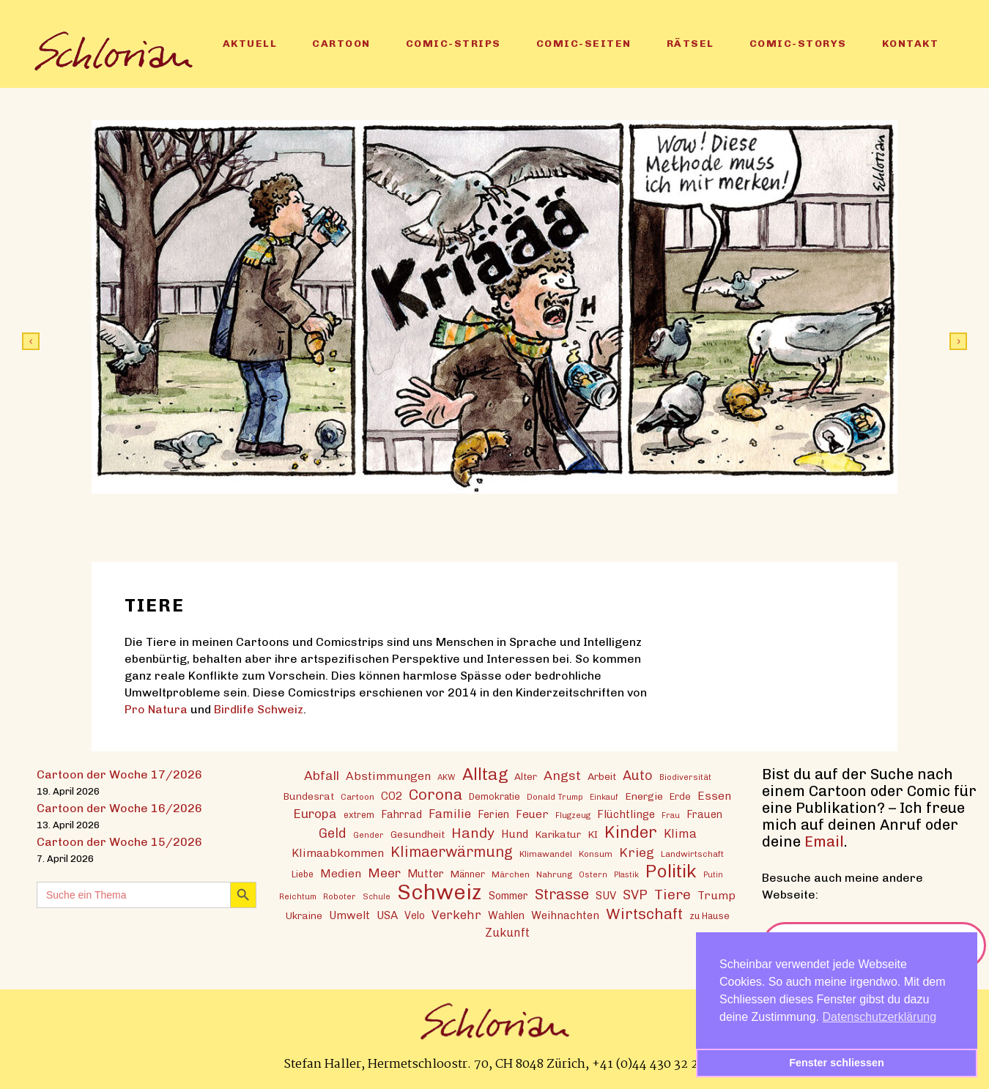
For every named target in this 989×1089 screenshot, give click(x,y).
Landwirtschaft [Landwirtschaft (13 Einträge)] (692, 854)
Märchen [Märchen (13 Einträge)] (511, 874)
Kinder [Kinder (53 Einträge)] (630, 832)
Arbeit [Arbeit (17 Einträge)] (602, 776)
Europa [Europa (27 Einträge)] (315, 813)
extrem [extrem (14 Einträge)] (359, 814)
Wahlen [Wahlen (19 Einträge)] (506, 915)
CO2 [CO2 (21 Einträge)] (391, 796)
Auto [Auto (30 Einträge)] (638, 775)
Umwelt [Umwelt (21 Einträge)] (349, 915)
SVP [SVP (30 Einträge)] (635, 895)
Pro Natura (156, 709)
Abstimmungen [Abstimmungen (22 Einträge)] (388, 776)
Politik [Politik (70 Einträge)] (671, 871)
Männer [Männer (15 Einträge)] (468, 874)
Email (824, 841)
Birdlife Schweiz (258, 709)
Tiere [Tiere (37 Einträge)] (672, 894)
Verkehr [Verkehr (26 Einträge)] (456, 914)
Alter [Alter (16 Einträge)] (525, 776)
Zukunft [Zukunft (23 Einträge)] (507, 933)
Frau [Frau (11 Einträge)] (671, 815)
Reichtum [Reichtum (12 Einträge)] (297, 896)
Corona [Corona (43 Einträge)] (435, 794)
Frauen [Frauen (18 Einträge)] (704, 815)
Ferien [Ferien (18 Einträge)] (493, 815)
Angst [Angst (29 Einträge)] (562, 775)
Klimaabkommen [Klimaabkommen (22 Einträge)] (338, 853)
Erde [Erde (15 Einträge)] (680, 796)
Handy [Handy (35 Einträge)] (472, 833)
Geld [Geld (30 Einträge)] (333, 833)
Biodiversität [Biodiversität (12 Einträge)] (685, 777)
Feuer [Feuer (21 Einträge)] (532, 814)
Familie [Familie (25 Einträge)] (450, 813)
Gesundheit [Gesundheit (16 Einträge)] (417, 834)
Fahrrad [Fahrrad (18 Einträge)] (401, 815)
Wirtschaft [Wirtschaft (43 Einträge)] (644, 913)
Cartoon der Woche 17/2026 (119, 774)
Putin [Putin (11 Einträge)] (713, 875)
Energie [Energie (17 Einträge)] (644, 796)
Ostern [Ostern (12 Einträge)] (593, 874)
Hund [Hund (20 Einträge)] (514, 834)
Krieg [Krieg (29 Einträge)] (636, 852)
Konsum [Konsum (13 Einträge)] (595, 854)
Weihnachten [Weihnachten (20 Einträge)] (565, 915)
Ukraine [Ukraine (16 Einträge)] (304, 915)
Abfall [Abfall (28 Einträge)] (321, 775)
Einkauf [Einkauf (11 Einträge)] (604, 797)
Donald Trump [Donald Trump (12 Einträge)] (555, 797)
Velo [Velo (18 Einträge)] (414, 916)
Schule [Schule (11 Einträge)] (376, 897)
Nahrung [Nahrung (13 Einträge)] (554, 874)
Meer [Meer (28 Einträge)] (384, 872)
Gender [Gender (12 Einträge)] (368, 835)
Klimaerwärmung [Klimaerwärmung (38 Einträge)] (451, 852)
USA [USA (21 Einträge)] (387, 915)
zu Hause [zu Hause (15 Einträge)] (709, 915)
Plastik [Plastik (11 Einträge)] (626, 875)
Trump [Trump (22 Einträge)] (716, 895)
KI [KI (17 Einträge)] (593, 834)
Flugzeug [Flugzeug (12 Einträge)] (572, 815)
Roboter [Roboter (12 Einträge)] (339, 896)
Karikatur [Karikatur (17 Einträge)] (558, 834)
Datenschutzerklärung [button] (880, 1017)
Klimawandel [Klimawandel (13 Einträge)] (545, 854)
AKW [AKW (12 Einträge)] (446, 777)
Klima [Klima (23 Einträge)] (680, 834)
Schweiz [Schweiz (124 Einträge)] (439, 891)
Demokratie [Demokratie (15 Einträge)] (494, 796)
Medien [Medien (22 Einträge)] (340, 873)
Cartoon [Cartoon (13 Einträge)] (357, 797)
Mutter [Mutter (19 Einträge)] (425, 873)
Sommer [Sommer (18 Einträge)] (508, 896)
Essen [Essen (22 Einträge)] (714, 796)
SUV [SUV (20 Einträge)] (606, 895)
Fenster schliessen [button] (836, 1062)
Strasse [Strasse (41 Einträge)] (562, 894)
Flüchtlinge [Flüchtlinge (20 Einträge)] (626, 814)
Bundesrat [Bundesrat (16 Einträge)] (309, 796)
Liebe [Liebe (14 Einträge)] (303, 874)
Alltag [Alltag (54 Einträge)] (485, 774)
